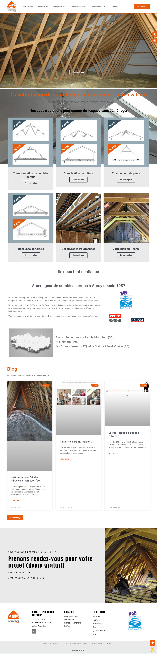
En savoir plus (31, 183)
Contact (110, 643)
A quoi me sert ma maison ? (76, 441)
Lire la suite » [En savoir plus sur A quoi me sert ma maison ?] (65, 459)
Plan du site (97, 643)
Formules (43, 6)
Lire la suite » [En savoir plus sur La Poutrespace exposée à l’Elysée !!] (114, 453)
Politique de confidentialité (75, 643)
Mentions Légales (50, 643)
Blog (115, 6)
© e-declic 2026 (78, 650)
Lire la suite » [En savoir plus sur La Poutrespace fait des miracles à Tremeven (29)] (16, 500)
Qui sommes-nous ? (99, 6)
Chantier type (77, 6)
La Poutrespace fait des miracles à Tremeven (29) (26, 479)
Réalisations (59, 6)
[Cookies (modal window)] (152, 650)
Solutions (28, 6)
